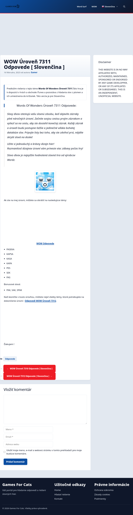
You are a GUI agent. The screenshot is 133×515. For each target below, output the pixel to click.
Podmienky (100, 498)
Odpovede (10, 359)
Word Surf (82, 6)
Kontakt (58, 498)
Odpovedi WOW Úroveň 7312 (40, 300)
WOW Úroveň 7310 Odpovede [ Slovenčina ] (31, 368)
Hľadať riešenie (62, 494)
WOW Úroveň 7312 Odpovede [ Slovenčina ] (28, 376)
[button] (124, 6)
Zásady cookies (102, 494)
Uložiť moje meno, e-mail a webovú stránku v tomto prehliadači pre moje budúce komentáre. (44, 452)
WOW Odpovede (45, 243)
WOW (94, 6)
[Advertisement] (66, 33)
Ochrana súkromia (103, 490)
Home (57, 490)
